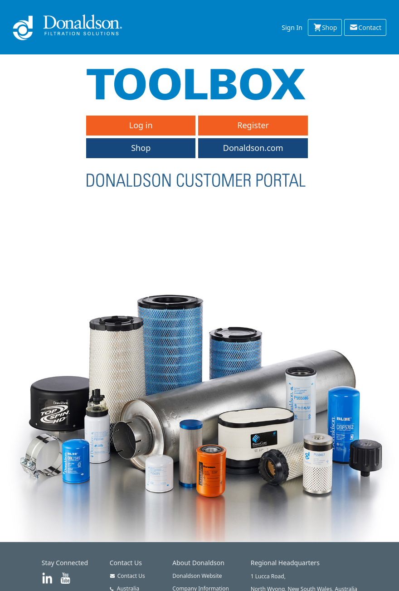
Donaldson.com (253, 147)
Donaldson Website (197, 576)
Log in (141, 125)
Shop (325, 27)
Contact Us (127, 576)
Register (253, 125)
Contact (365, 27)
